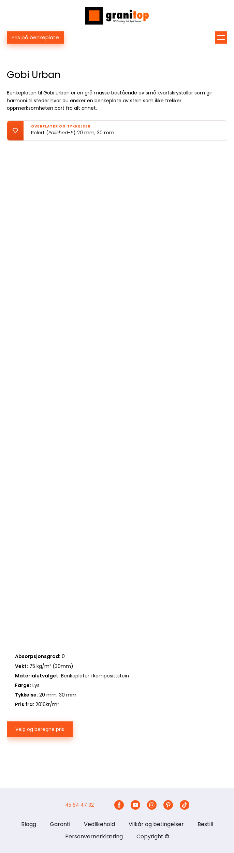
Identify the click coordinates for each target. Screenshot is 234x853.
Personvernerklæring (94, 836)
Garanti (60, 824)
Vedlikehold (99, 824)
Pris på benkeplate (35, 37)
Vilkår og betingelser (156, 824)
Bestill (205, 824)
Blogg (28, 824)
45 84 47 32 (79, 805)
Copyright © (152, 836)
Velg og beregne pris (39, 729)
